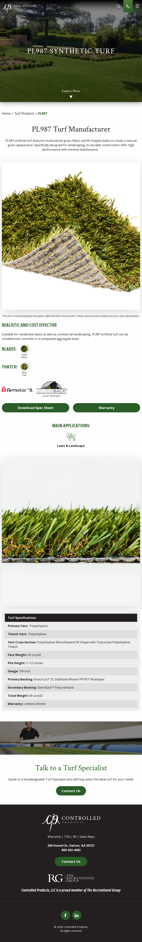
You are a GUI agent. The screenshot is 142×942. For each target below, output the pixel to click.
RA (74, 837)
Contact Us (71, 791)
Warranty (106, 408)
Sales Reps (87, 837)
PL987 (42, 113)
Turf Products (24, 113)
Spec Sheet (35, 408)
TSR (67, 837)
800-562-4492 (71, 850)
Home (6, 113)
